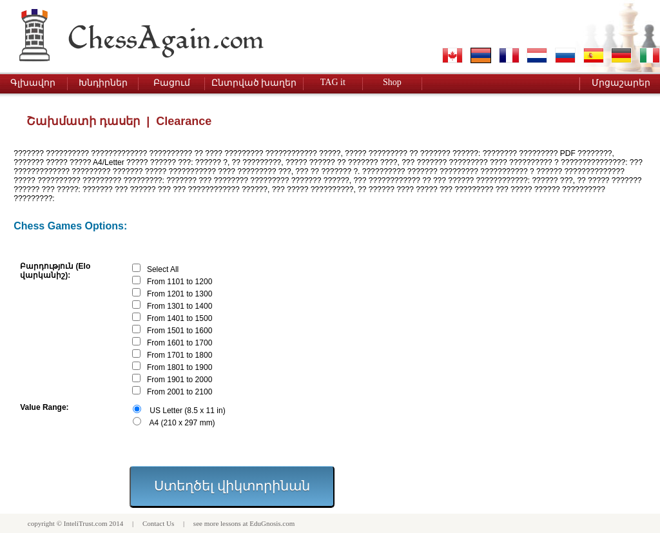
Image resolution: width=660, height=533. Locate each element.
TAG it (332, 82)
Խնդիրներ (103, 83)
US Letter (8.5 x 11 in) (187, 410)
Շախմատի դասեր (83, 121)
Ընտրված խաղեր (254, 83)
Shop (392, 82)
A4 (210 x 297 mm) (182, 422)
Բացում (171, 83)
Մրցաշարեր (621, 83)
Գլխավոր (32, 83)
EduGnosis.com (272, 523)
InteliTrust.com (86, 523)
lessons (230, 523)
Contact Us (158, 523)
